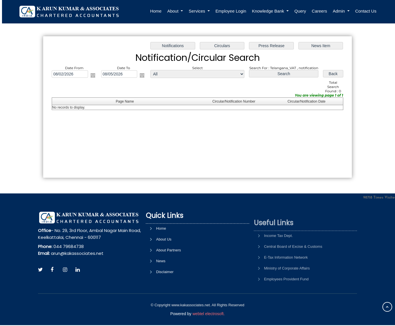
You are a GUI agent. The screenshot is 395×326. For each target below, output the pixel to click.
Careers (319, 11)
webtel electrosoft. (208, 313)
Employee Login (231, 11)
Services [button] (197, 11)
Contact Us (365, 11)
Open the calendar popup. (94, 76)
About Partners (168, 274)
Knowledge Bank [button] (268, 11)
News (160, 285)
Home (155, 11)
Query (300, 11)
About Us (163, 263)
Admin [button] (339, 11)
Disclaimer (164, 295)
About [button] (173, 11)
